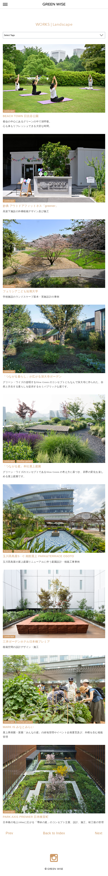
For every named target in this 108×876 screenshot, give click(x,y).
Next (98, 833)
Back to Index (54, 833)
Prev (9, 833)
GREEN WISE (54, 4)
